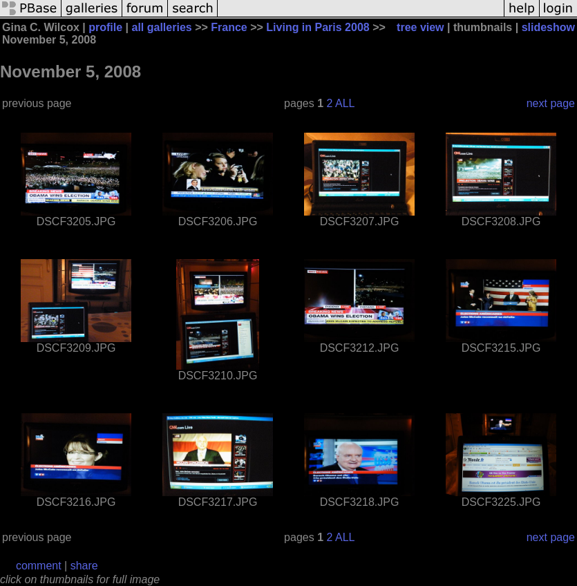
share (84, 565)
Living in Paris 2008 (317, 27)
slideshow (548, 27)
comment (39, 565)
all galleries (162, 27)
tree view (420, 27)
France (229, 27)
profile (105, 27)
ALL (344, 103)
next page (551, 103)
